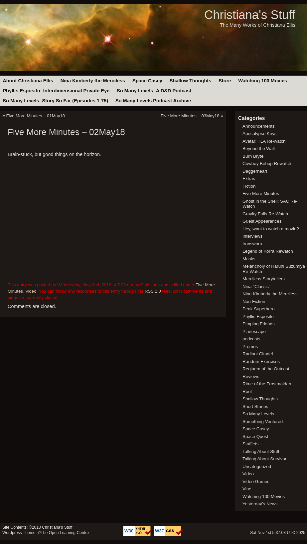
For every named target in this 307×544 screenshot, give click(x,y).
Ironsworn (252, 243)
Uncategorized (256, 466)
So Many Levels (258, 413)
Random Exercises (261, 361)
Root (247, 391)
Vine (246, 488)
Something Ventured (262, 421)
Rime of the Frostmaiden (266, 383)
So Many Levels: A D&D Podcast (154, 90)
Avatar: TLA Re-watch (263, 141)
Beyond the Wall (258, 148)
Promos (250, 346)
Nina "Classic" (256, 286)
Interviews (252, 236)
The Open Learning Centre (65, 532)
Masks (248, 258)
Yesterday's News (259, 503)
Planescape (254, 331)
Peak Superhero (258, 308)
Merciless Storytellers (263, 278)
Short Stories (255, 406)
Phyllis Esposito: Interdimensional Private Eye (56, 90)
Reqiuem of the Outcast (265, 368)
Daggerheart (254, 171)
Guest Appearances (261, 221)
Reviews (250, 376)
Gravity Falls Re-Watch (265, 213)
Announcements (258, 126)
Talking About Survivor (264, 458)
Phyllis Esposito (258, 316)
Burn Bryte (252, 156)
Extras (248, 178)
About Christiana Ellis (28, 80)
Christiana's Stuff (249, 15)
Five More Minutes (260, 193)
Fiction (248, 186)
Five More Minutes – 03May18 (190, 115)
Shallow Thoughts (191, 80)
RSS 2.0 (153, 291)
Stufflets (250, 443)
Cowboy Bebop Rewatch (266, 163)
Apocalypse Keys (259, 133)
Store (225, 80)
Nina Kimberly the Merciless (93, 80)
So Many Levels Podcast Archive (153, 100)
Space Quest (255, 436)
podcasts (251, 338)
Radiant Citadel (257, 353)
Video (30, 291)
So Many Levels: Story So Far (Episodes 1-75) (55, 100)
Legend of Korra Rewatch (267, 251)
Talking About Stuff (260, 451)
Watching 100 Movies (262, 80)
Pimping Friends (258, 323)
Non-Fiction (253, 301)
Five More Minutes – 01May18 (35, 115)
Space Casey (147, 80)
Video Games (255, 481)
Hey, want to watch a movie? (270, 228)
